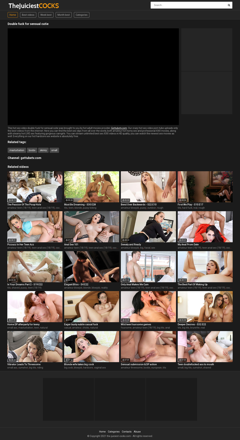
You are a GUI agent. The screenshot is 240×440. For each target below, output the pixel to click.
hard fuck (187, 207)
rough (160, 207)
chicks (86, 327)
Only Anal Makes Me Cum (135, 284)
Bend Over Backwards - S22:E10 (138, 204)
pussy (143, 207)
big (141, 247)
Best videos (28, 14)
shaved (16, 287)
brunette (195, 327)
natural (44, 327)
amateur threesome (132, 367)
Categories (81, 14)
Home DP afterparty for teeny (23, 324)
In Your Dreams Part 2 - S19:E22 (25, 284)
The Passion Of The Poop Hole (24, 204)
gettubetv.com (31, 158)
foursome (126, 327)
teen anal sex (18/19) (43, 207)
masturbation (17, 150)
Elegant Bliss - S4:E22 (76, 284)
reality (104, 287)
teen (71, 207)
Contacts (127, 431)
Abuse (137, 431)
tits (66, 207)
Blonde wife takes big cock (79, 364)
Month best (64, 14)
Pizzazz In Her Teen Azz (20, 244)
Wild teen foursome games (136, 324)
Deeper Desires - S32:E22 (192, 324)
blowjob (96, 287)
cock (58, 207)
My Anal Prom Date (188, 244)
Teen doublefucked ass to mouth (196, 364)
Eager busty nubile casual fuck (81, 324)
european (156, 367)
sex (153, 247)
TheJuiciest (17, 6)
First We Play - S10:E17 (190, 204)
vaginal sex (100, 367)
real (195, 207)
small (54, 150)
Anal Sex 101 (71, 244)
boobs (32, 150)
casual (67, 327)
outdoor (151, 207)
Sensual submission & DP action (139, 364)
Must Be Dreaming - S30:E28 (80, 204)
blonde (78, 207)
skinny (43, 150)
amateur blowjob (130, 207)
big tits (160, 327)
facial (147, 247)
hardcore (88, 367)
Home (13, 14)
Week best (46, 14)
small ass (12, 327)
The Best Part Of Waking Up (192, 284)
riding (40, 367)
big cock (68, 367)
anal (167, 327)
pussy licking (89, 207)
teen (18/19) (35, 287)
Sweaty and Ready (131, 244)
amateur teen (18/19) (19, 207)
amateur (77, 327)
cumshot (23, 367)
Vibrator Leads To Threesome (24, 364)
